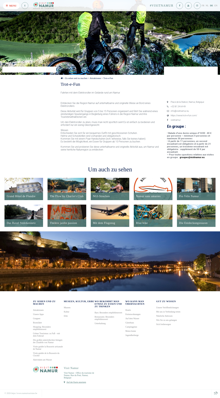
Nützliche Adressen (164, 316)
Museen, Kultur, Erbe (79, 301)
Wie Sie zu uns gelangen (166, 320)
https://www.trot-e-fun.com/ (182, 115)
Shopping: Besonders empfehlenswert (42, 328)
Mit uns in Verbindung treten (168, 312)
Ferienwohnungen (132, 314)
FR (203, 5)
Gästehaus (129, 323)
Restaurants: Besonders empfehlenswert (104, 318)
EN (215, 5)
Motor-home (130, 331)
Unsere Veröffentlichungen (167, 308)
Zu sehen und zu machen (76, 78)
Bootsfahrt (37, 323)
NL (207, 5)
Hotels (128, 310)
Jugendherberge (132, 335)
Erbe (66, 316)
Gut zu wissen (166, 301)
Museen (67, 308)
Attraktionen (95, 78)
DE (211, 5)
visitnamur (174, 120)
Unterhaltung (100, 324)
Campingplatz (131, 327)
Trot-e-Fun (108, 78)
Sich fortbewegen (163, 325)
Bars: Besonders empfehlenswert (108, 313)
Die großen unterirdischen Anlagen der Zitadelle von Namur (47, 341)
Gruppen (36, 319)
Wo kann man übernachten (135, 302)
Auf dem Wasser (132, 319)
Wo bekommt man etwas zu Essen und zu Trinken (108, 304)
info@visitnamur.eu (178, 111)
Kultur (66, 312)
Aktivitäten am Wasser (42, 360)
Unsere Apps (38, 314)
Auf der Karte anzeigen (76, 382)
